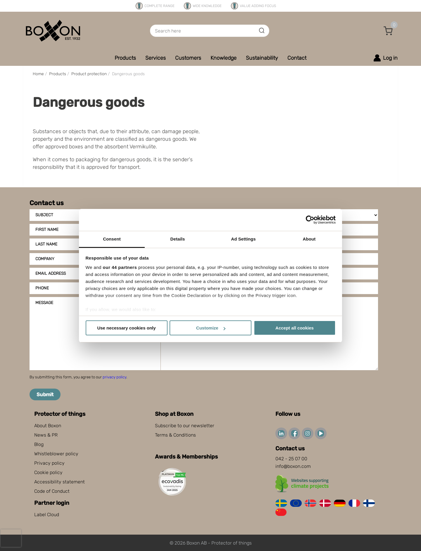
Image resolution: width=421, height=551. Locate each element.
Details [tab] (177, 238)
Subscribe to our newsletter (184, 425)
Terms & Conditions (175, 435)
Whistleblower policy (56, 453)
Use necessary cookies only (126, 327)
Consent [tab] (112, 238)
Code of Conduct (52, 491)
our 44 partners (120, 267)
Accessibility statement (59, 482)
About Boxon (47, 425)
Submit (45, 394)
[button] (388, 30)
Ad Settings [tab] (243, 238)
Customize (210, 327)
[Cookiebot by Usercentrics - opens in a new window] (310, 219)
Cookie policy (48, 472)
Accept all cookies (294, 327)
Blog (39, 444)
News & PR (46, 435)
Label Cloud (46, 514)
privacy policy (114, 377)
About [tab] (309, 238)
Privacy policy (49, 463)
